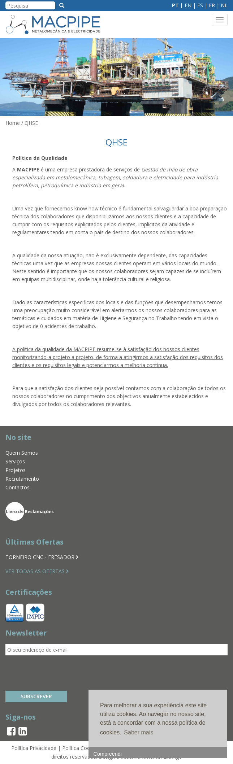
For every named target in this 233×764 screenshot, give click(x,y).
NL (224, 5)
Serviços (15, 461)
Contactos (17, 487)
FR (212, 5)
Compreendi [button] (108, 754)
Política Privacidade (33, 748)
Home (12, 122)
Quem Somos (21, 452)
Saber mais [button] (138, 732)
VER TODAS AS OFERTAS (37, 571)
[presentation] (60, 673)
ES (200, 5)
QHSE (31, 122)
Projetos (15, 470)
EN (188, 5)
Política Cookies (80, 748)
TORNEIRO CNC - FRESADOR (42, 557)
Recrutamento (22, 478)
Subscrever (36, 696)
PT (175, 5)
